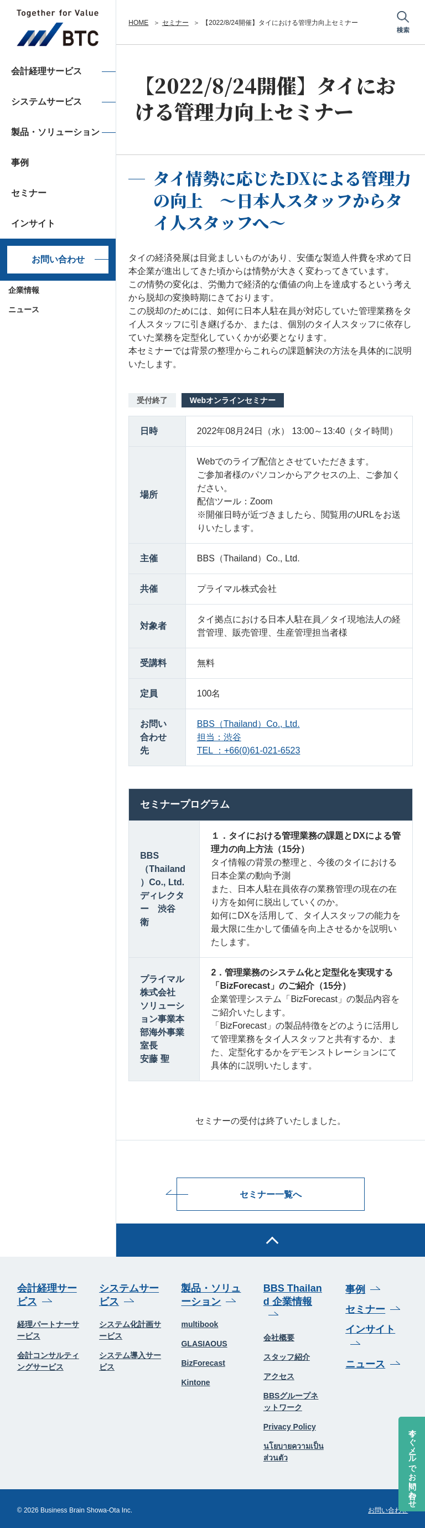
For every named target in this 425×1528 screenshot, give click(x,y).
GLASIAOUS (204, 1341)
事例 (355, 1287)
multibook (199, 1322)
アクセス (278, 1373)
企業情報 (23, 290)
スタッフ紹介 (286, 1354)
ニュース (23, 309)
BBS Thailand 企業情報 (292, 1293)
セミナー (175, 23)
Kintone (195, 1380)
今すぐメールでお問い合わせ (412, 1464)
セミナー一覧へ (271, 1192)
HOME (138, 23)
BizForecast (203, 1360)
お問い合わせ (58, 259)
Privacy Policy (289, 1423)
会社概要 (278, 1334)
